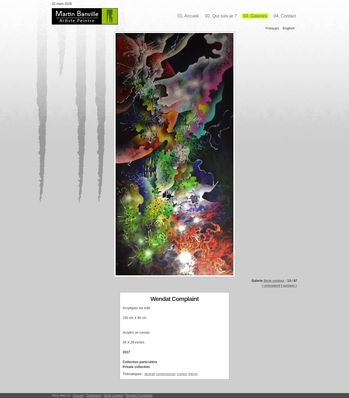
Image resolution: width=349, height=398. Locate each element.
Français (272, 28)
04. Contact (284, 16)
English (288, 28)
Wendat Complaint (139, 395)
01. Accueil (187, 16)
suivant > (290, 286)
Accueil (78, 395)
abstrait (149, 374)
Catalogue (93, 395)
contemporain (166, 374)
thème (192, 374)
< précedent (271, 286)
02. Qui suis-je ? (221, 16)
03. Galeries (255, 16)
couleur (182, 374)
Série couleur (274, 281)
